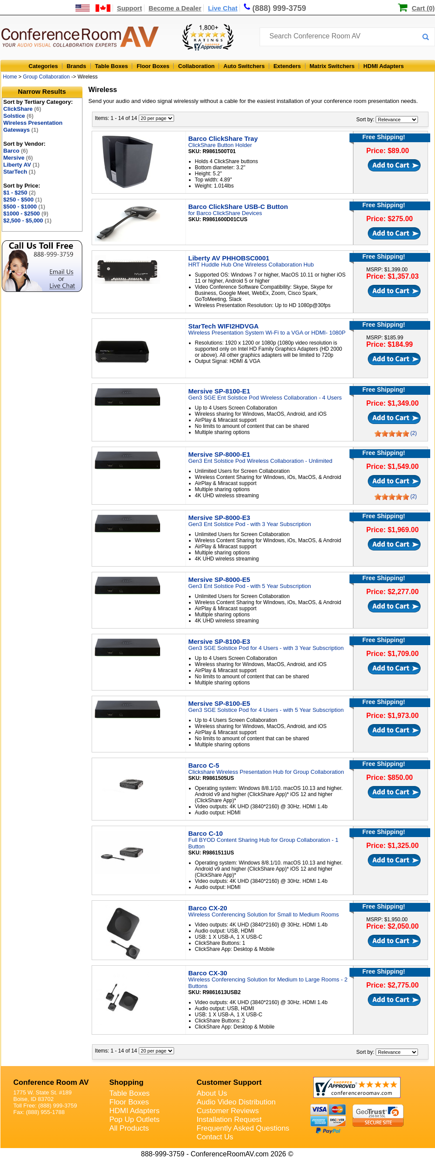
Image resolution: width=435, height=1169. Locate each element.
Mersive (18, 157)
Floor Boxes (153, 66)
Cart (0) (423, 8)
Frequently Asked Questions (243, 1128)
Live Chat (223, 8)
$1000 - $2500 (25, 213)
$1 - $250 (19, 192)
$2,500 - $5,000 (27, 220)
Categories (43, 66)
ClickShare (22, 109)
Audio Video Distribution (236, 1102)
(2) (414, 433)
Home (10, 77)
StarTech (19, 171)
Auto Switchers (244, 66)
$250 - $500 (22, 199)
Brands (76, 66)
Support (129, 8)
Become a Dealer (175, 8)
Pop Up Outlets (135, 1119)
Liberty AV (21, 164)
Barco (15, 150)
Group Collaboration (46, 77)
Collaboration (196, 66)
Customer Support (229, 1082)
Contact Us (215, 1137)
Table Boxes (111, 66)
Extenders (287, 66)
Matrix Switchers (332, 66)
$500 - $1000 (24, 206)
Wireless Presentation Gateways (33, 126)
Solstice (18, 116)
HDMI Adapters (383, 66)
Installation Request (229, 1119)
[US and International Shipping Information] (93, 8)
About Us (212, 1093)
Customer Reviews (228, 1111)
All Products (129, 1128)
